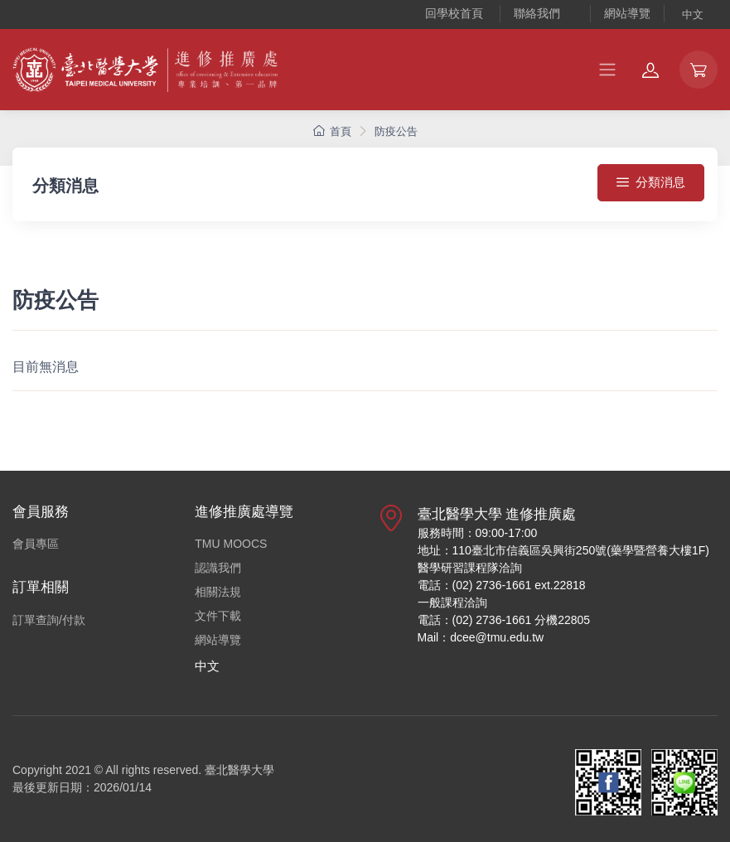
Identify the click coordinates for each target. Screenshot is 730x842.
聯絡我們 (537, 13)
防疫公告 (396, 131)
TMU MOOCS (231, 543)
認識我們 (218, 567)
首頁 (332, 131)
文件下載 (218, 615)
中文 (692, 14)
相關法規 (218, 591)
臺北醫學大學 (239, 770)
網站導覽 (627, 13)
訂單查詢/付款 (48, 620)
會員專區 (35, 543)
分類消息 (650, 182)
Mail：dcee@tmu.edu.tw (481, 637)
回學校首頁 (454, 13)
